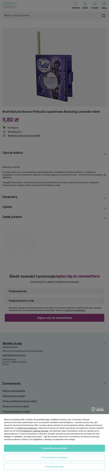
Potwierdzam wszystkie (54, 448)
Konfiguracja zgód (54, 466)
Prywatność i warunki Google (34, 431)
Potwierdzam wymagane (55, 457)
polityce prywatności (27, 428)
